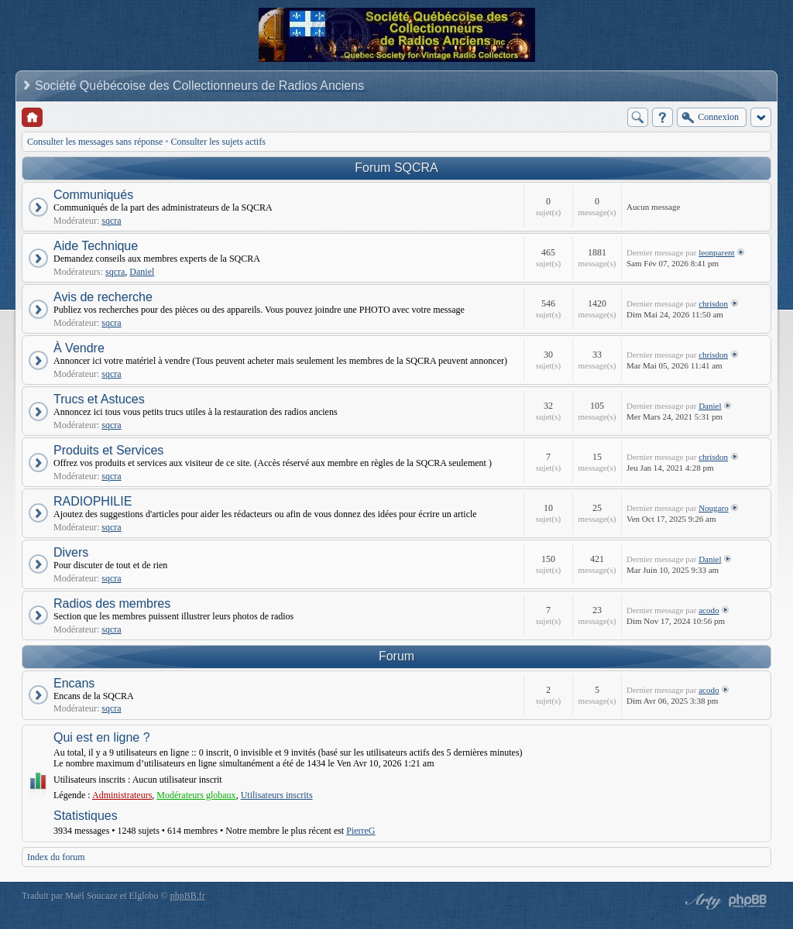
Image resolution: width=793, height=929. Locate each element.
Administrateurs (122, 795)
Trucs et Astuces (99, 399)
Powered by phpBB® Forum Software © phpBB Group (748, 901)
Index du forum (56, 857)
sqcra (111, 220)
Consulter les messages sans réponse (95, 141)
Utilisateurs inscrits (277, 795)
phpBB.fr (187, 895)
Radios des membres (111, 603)
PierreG (360, 830)
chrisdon (713, 303)
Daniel (141, 271)
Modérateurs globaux (195, 795)
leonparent (716, 252)
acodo (709, 610)
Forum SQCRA (396, 167)
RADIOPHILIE (92, 501)
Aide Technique (95, 245)
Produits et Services (108, 450)
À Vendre (79, 348)
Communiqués (93, 194)
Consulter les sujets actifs (218, 141)
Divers (70, 552)
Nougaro (714, 507)
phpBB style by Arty (701, 901)
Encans (73, 683)
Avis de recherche (103, 296)
